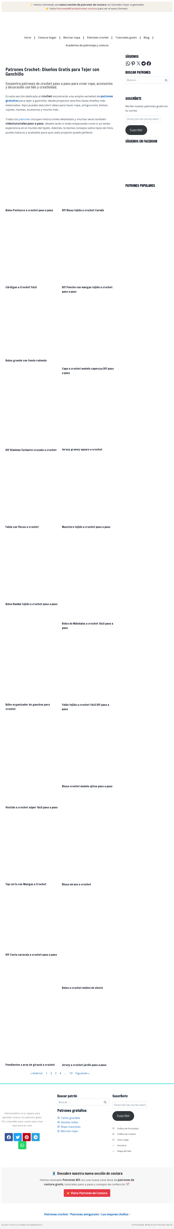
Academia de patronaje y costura (87, 45)
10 (71, 1073)
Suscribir (136, 130)
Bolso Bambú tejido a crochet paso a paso (31, 604)
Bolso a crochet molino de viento (82, 988)
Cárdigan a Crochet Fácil (21, 287)
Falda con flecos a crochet (22, 527)
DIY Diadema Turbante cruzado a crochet (31, 450)
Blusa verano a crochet (76, 884)
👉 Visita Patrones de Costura (87, 1193)
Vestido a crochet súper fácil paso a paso (32, 807)
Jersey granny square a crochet (82, 449)
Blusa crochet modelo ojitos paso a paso (87, 786)
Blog (146, 37)
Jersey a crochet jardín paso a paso (84, 1065)
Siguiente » (82, 1073)
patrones (24, 119)
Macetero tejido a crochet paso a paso (86, 527)
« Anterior (36, 1073)
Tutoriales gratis (126, 37)
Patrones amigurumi (84, 1214)
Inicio (27, 37)
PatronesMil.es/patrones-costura (77, 8)
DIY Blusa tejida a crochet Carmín (83, 210)
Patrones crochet (97, 37)
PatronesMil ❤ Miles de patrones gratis (152, 1224)
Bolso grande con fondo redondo (26, 360)
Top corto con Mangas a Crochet (26, 884)
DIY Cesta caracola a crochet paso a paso (31, 954)
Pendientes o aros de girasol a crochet (30, 1065)
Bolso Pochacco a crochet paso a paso (29, 210)
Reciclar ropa (71, 37)
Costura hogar (47, 37)
